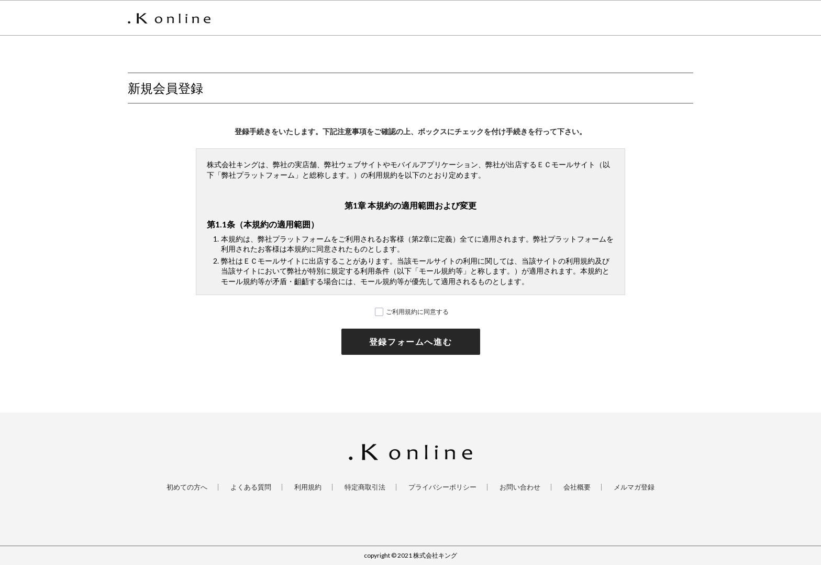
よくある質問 (250, 487)
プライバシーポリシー (442, 487)
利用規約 (307, 487)
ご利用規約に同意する (417, 312)
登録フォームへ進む (410, 341)
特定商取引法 (365, 487)
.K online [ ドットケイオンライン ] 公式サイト (169, 18)
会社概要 (577, 487)
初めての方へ (187, 487)
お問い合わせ (520, 487)
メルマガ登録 (634, 487)
